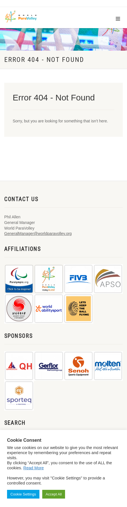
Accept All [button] (54, 494)
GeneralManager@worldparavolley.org (38, 233)
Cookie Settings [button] (23, 494)
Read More (33, 468)
